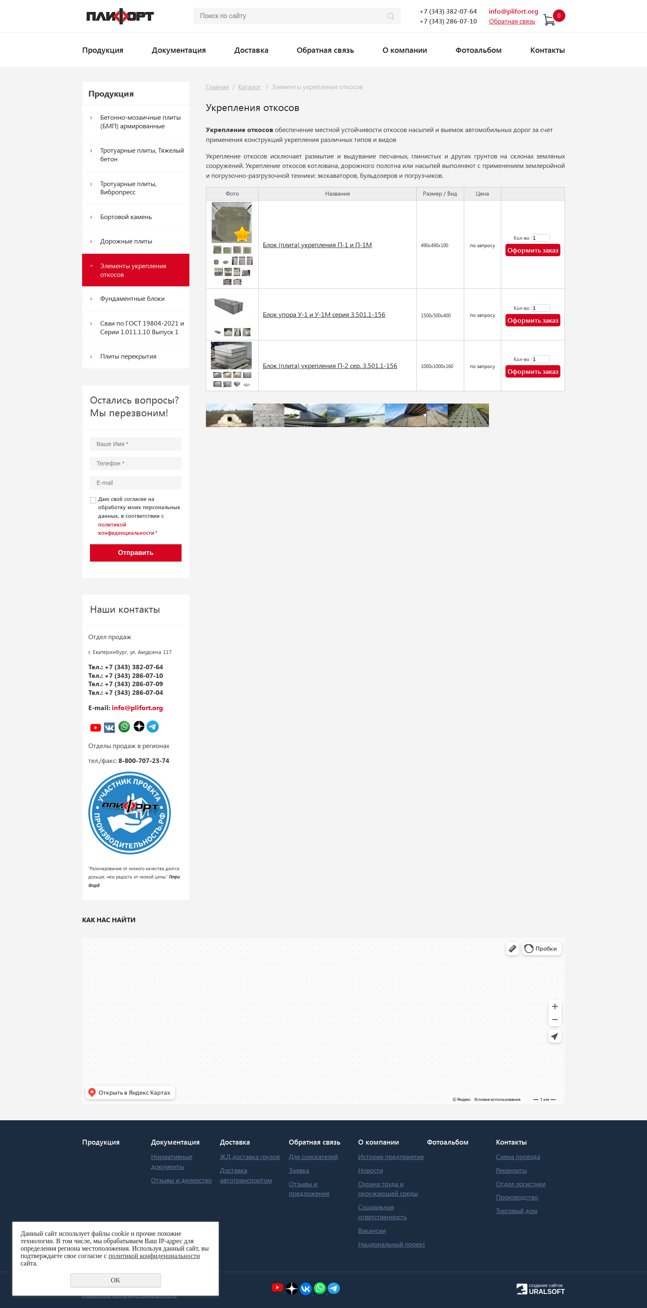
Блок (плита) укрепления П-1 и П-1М (317, 244)
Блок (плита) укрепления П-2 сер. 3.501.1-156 (330, 365)
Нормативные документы (171, 1161)
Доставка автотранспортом (246, 1175)
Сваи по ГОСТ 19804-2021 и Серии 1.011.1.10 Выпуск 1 (142, 327)
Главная (217, 86)
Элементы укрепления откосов (133, 270)
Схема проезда (518, 1156)
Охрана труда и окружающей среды (388, 1188)
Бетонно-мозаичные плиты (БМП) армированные (140, 121)
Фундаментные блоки (132, 298)
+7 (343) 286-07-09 (133, 683)
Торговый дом (516, 1210)
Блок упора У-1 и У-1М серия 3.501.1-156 (324, 314)
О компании (405, 49)
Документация (179, 49)
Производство (517, 1196)
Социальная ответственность (382, 1211)
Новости (370, 1170)
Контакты (547, 49)
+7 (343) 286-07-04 (133, 692)
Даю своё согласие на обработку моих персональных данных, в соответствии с (139, 515)
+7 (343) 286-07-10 (448, 21)
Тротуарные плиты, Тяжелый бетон (142, 154)
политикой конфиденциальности (154, 1255)
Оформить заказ (533, 250)
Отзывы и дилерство (181, 1180)
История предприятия (391, 1156)
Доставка (251, 49)
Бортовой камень (126, 216)
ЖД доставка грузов (250, 1156)
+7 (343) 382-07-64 (448, 11)
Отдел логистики (520, 1183)
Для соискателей (313, 1156)
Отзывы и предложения (309, 1188)
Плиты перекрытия (128, 356)
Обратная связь (325, 49)
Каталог (249, 86)
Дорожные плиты (126, 240)
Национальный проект (391, 1244)
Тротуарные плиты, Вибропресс (128, 187)
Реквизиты (511, 1170)
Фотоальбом (479, 49)
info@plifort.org (513, 11)
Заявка (299, 1170)
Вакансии (372, 1230)
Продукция (102, 49)
